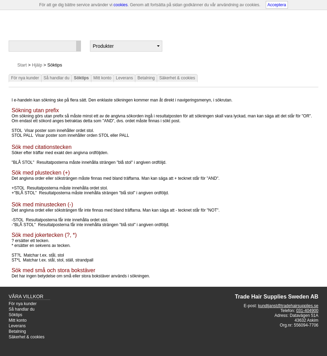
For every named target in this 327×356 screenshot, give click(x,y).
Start (22, 65)
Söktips (81, 77)
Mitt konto (102, 77)
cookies (120, 4)
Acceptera (276, 4)
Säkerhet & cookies (177, 77)
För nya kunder (25, 77)
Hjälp (37, 65)
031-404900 (307, 310)
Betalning (146, 77)
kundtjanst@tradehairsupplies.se (288, 305)
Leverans (124, 77)
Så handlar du (57, 77)
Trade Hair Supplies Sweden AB (276, 297)
